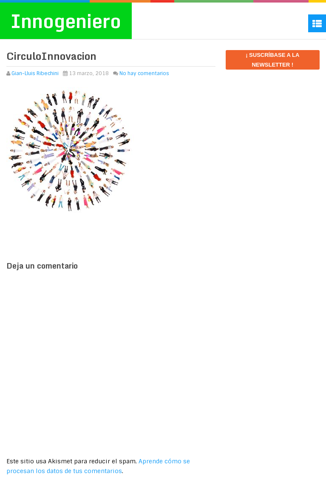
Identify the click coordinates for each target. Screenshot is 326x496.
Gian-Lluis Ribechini (35, 73)
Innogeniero (66, 21)
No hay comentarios (144, 73)
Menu (317, 23)
